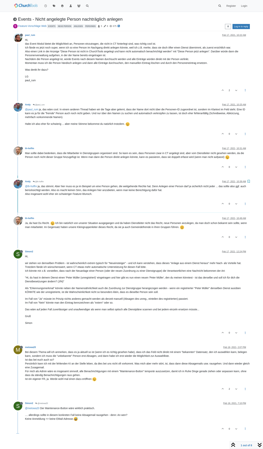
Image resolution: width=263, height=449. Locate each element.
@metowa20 (41, 403)
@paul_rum (39, 105)
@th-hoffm (38, 182)
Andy (28, 104)
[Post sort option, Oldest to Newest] (228, 26)
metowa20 (30, 347)
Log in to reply (241, 26)
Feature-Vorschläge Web (32, 26)
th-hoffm (29, 148)
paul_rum (30, 35)
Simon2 (29, 251)
